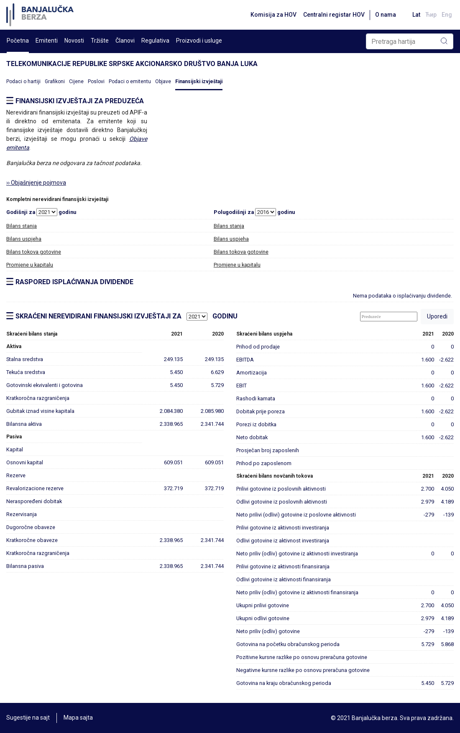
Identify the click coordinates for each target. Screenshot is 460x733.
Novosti (74, 40)
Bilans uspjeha (23, 239)
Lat (416, 14)
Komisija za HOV (273, 14)
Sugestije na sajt (28, 718)
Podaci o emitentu (130, 81)
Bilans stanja (21, 226)
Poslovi (96, 81)
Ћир (431, 14)
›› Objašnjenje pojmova (36, 182)
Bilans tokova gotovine (33, 252)
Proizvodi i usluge (199, 40)
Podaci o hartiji (23, 81)
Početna (18, 40)
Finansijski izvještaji (198, 81)
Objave (163, 81)
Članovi (125, 40)
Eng (447, 14)
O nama (385, 14)
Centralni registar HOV (333, 14)
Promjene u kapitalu (29, 265)
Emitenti (47, 40)
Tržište (100, 40)
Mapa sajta (78, 718)
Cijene (76, 81)
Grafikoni (55, 81)
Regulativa (155, 40)
